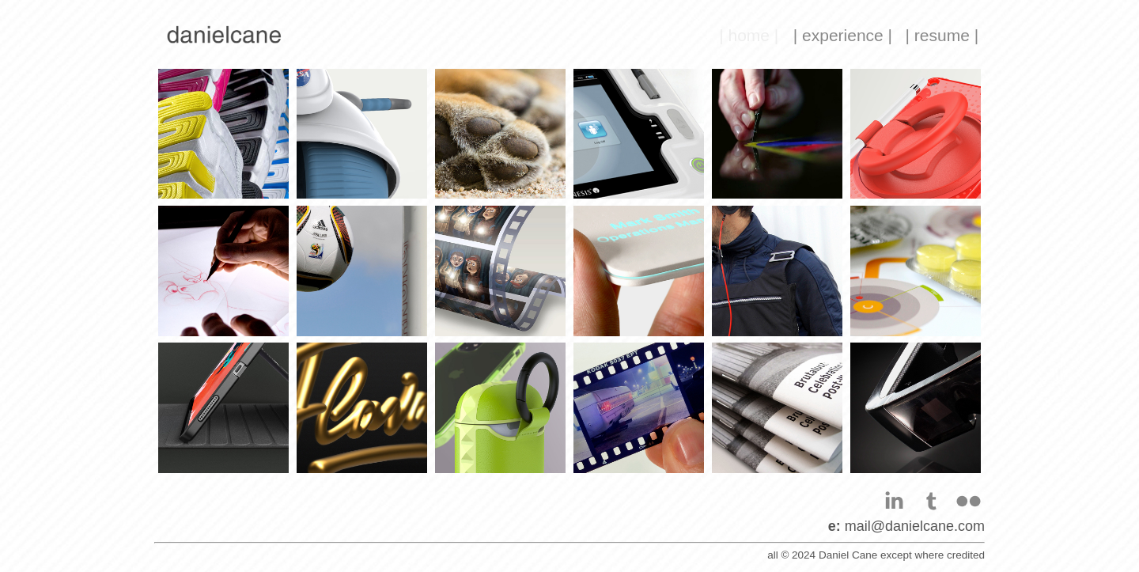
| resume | (942, 35)
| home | (748, 35)
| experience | (842, 35)
